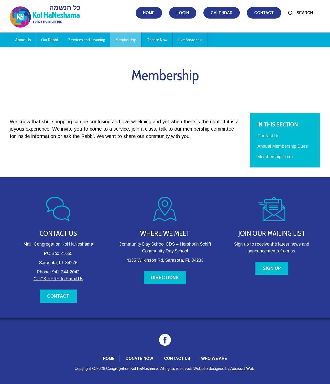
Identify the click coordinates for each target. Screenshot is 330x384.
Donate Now (157, 39)
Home (149, 13)
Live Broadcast (190, 39)
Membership (125, 39)
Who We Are (214, 358)
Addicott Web (242, 368)
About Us (23, 39)
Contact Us (268, 135)
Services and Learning (86, 39)
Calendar (221, 13)
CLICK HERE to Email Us (58, 278)
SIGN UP (272, 268)
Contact (264, 13)
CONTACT (58, 296)
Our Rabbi (49, 39)
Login (182, 13)
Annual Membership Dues (282, 146)
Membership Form (275, 156)
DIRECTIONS (165, 277)
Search (305, 13)
